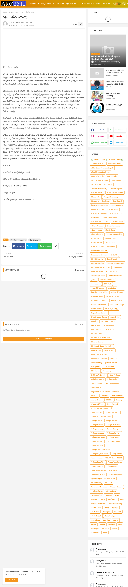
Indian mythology (111, 309)
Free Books (118, 267)
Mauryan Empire (97, 342)
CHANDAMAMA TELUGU (100, 222)
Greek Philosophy (97, 288)
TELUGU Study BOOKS (113, 458)
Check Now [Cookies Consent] (19, 574)
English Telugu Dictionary (100, 267)
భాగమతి (114, 528)
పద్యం (120, 524)
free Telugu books (98, 276)
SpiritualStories (117, 396)
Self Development (112, 383)
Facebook (20, 246)
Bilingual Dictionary (111, 197)
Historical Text (116, 300)
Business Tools (112, 209)
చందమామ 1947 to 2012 (66, 4)
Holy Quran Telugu (117, 305)
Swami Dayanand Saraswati (101, 408)
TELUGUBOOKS (97, 466)
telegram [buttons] (119, 142)
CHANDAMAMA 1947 (114, 105)
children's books (97, 226)
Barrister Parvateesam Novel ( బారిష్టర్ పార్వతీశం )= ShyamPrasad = (115, 84)
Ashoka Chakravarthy (99, 189)
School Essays (96, 383)
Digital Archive (96, 242)
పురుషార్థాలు (95, 528)
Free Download (97, 271)
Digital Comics (111, 242)
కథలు (98, 4)
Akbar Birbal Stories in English (102, 168)
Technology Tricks (112, 412)
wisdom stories (97, 491)
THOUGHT (113, 470)
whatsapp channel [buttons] (100, 142)
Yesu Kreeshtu (96, 495)
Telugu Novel (113, 437)
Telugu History (112, 429)
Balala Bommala (97, 193)
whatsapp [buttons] (119, 130)
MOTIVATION (109, 350)
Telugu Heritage (97, 429)
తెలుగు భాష (117, 512)
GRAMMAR (107, 284)
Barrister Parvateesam (115, 193)
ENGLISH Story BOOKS (115, 263)
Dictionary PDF (110, 238)
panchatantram (111, 363)
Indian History (96, 309)
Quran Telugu (115, 375)
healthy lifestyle (117, 292)
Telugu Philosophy (113, 441)
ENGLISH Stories (97, 263)
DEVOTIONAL (96, 238)
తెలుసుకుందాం (14, 12)
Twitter (33, 246)
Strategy (119, 400)
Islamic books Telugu (99, 317)
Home (5, 12)
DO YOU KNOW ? (97, 247)
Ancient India (112, 176)
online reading (96, 363)
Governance (95, 284)
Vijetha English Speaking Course (103, 479)
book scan (106, 201)
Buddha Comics (117, 205)
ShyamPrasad (96, 387)
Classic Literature (113, 226)
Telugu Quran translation (100, 450)
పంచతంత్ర (111, 524)
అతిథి (117, 495)
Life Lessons (96, 329)
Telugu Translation (115, 462)
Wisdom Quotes (116, 487)
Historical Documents (99, 300)
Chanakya (95, 218)
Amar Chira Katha (97, 176)
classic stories (96, 230)
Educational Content (99, 251)
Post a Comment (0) (43, 339)
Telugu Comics (96, 421)
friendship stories (115, 276)
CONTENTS (34, 4)
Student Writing (97, 404)
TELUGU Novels (97, 441)
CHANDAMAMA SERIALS (111, 218)
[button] (118, 4)
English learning (112, 259)
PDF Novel (95, 371)
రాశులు (105, 532)
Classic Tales (110, 230)
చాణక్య (106, 508)
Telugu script (117, 454)
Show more (79, 270)
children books (117, 222)
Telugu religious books (99, 454)
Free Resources (112, 271)
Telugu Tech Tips (97, 462)
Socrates (104, 396)
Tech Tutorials (96, 412)
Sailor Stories (113, 379)
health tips (112, 288)
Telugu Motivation (98, 437)
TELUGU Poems (97, 445)
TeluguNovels (111, 466)
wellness (108, 483)
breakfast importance (99, 205)
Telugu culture (111, 421)
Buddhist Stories (97, 209)
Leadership (95, 325)
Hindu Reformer (97, 296)
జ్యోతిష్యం (115, 508)
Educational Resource (99, 255)
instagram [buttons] (100, 136)
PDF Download (108, 367)
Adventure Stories (115, 164)
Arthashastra (96, 184)
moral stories (96, 350)
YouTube (108, 495)
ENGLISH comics (97, 259)
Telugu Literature (113, 433)
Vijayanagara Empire (116, 474)
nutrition (113, 358)
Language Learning (108, 321)
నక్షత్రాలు (115, 520)
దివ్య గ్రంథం (106, 520)
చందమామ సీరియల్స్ (115, 503)
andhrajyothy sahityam (99, 180)
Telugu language (97, 433)
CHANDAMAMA (87, 4)
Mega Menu (46, 4)
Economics (111, 247)
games (93, 280)
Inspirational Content (99, 313)
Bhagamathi (95, 197)
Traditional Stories (98, 474)
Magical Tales (96, 334)
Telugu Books (106, 416)
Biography (95, 201)
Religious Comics (97, 379)
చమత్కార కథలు (96, 508)
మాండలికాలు (95, 532)
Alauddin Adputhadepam (100, 172)
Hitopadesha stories (98, 305)
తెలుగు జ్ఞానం (106, 512)
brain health (117, 201)
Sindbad (94, 396)
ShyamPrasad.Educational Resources (105, 392)
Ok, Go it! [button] (11, 580)
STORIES (106, 4)
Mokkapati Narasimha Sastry (101, 346)
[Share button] (56, 246)
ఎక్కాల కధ (94, 499)
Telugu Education (113, 425)
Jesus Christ (114, 317)
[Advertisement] (44, 48)
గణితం (122, 499)
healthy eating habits (99, 292)
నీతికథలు (102, 524)
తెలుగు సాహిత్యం (110, 516)
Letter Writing (108, 325)
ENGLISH (114, 255)
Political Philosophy (98, 375)
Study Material (112, 404)
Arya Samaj (108, 184)
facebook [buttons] (100, 130)
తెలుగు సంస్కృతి (96, 516)
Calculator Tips (116, 213)
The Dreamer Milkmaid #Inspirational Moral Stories (115, 72)
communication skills (114, 234)
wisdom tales (111, 491)
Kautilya (94, 321)
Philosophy (107, 371)
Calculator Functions (99, 213)
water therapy (96, 483)
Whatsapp (46, 246)
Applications (116, 180)
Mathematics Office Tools (100, 338)
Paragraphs (95, 367)
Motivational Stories (99, 354)
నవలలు (93, 524)
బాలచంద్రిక (105, 528)
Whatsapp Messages (18, 240)
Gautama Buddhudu (107, 280)
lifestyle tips (109, 329)
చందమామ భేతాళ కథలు (98, 503)
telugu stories (96, 458)
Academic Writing (97, 164)
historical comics (112, 296)
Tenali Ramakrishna (98, 470)
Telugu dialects (97, 425)
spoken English (96, 400)
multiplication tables (99, 358)
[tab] (34, 3)
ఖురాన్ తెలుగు (112, 499)
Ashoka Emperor (116, 189)
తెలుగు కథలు (95, 512)
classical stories (97, 234)
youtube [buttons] (119, 136)
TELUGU (94, 416)
